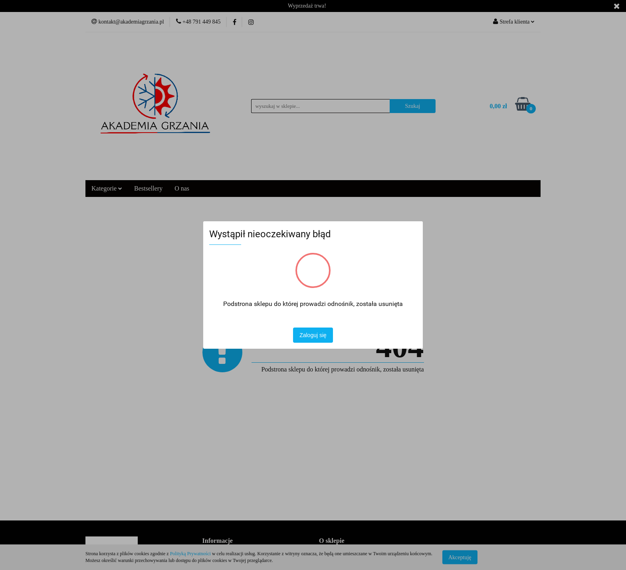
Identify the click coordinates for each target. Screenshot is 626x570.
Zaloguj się (313, 335)
